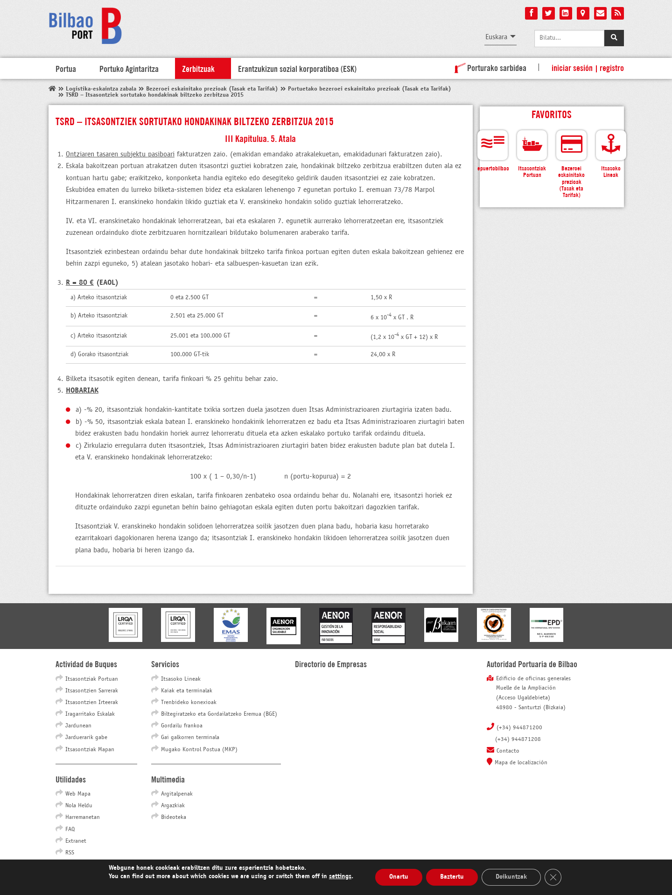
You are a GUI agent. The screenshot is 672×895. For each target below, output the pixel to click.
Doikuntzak (511, 877)
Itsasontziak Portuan (91, 679)
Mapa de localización (521, 763)
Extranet (75, 841)
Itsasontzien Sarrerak (91, 691)
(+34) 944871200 (519, 728)
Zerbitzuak (198, 68)
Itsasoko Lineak (181, 679)
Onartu (398, 877)
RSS (69, 853)
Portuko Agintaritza (129, 68)
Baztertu (452, 877)
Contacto (508, 751)
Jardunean (78, 726)
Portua (66, 68)
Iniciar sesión (572, 67)
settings (340, 877)
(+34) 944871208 (518, 739)
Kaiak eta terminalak (186, 691)
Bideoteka (173, 817)
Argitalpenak (177, 794)
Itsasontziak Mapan (89, 750)
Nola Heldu (78, 806)
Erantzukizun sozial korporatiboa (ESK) (297, 68)
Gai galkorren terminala (190, 737)
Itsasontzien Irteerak (91, 702)
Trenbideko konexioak (189, 702)
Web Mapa (78, 794)
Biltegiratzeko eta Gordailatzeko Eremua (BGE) (219, 714)
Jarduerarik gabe (86, 737)
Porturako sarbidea (488, 67)
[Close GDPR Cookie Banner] (553, 877)
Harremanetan (82, 817)
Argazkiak (173, 806)
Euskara (496, 37)
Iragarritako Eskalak (90, 714)
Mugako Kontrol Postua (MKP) (199, 750)
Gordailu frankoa (182, 726)
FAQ (70, 829)
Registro (612, 67)
